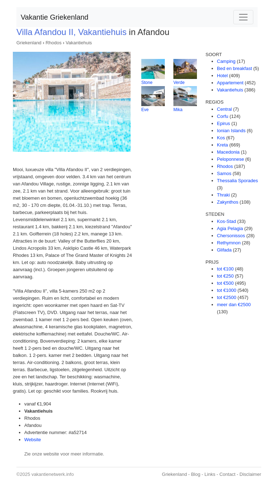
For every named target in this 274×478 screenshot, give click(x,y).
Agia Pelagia (230, 228)
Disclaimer (250, 474)
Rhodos (54, 42)
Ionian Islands (231, 130)
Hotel (222, 75)
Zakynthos (227, 202)
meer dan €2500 (234, 304)
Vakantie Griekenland (54, 17)
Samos (224, 173)
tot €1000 (226, 290)
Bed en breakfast (234, 68)
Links (209, 474)
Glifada (224, 250)
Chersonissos (231, 235)
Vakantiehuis (79, 42)
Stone (146, 82)
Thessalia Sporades (237, 180)
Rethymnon (228, 242)
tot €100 (225, 269)
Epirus (223, 123)
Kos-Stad (226, 221)
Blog (195, 474)
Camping (226, 61)
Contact (227, 474)
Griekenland (28, 42)
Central (224, 109)
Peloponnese (230, 159)
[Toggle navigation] (243, 17)
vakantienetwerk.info (52, 474)
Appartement (230, 82)
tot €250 (225, 276)
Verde (178, 82)
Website (32, 439)
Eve (145, 109)
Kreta (222, 145)
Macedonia (228, 152)
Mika (177, 109)
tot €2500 (226, 297)
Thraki (223, 195)
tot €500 (225, 283)
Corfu (222, 116)
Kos (221, 137)
